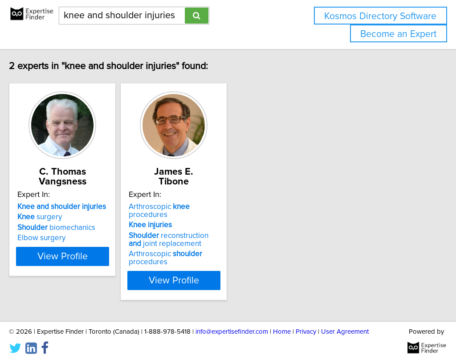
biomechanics (75, 228)
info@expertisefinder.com (231, 323)
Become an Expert (398, 34)
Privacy (306, 323)
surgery (58, 217)
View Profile (92, 272)
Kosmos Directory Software (380, 16)
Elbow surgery (60, 238)
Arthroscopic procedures (220, 207)
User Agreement (345, 323)
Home (282, 323)
